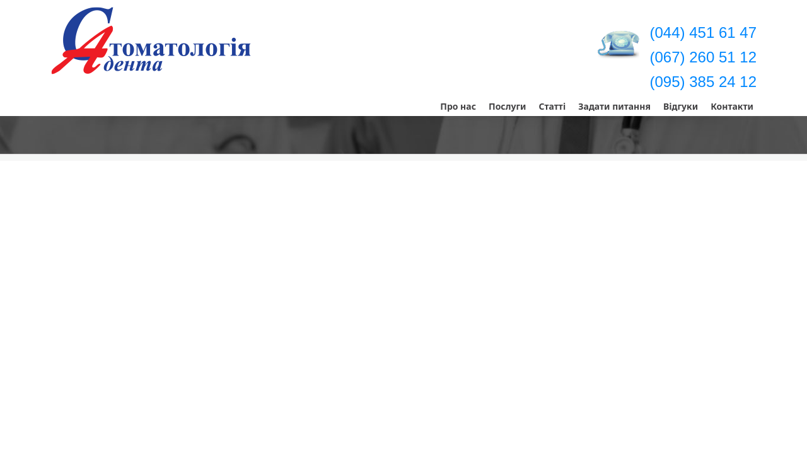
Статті (552, 106)
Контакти (732, 106)
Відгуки (680, 106)
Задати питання (614, 106)
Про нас (458, 106)
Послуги (507, 106)
